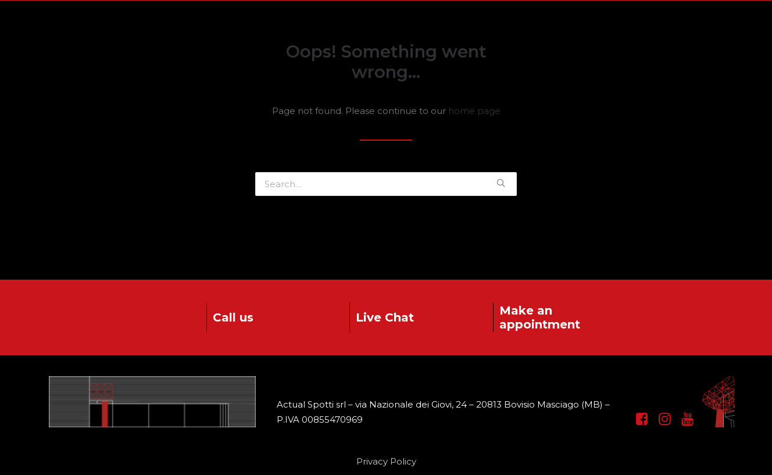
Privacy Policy (386, 461)
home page (474, 110)
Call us (233, 317)
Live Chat (385, 317)
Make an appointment (539, 317)
